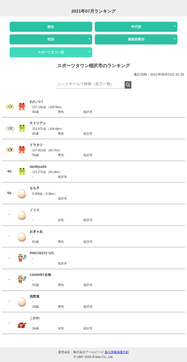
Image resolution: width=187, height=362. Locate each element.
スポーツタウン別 (51, 52)
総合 (51, 27)
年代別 (136, 27)
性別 (51, 39)
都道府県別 (136, 39)
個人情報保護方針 (117, 352)
